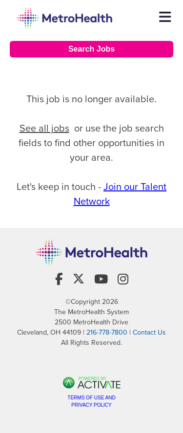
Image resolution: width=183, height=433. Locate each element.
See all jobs (44, 128)
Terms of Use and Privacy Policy (91, 401)
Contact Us (149, 332)
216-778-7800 (106, 332)
